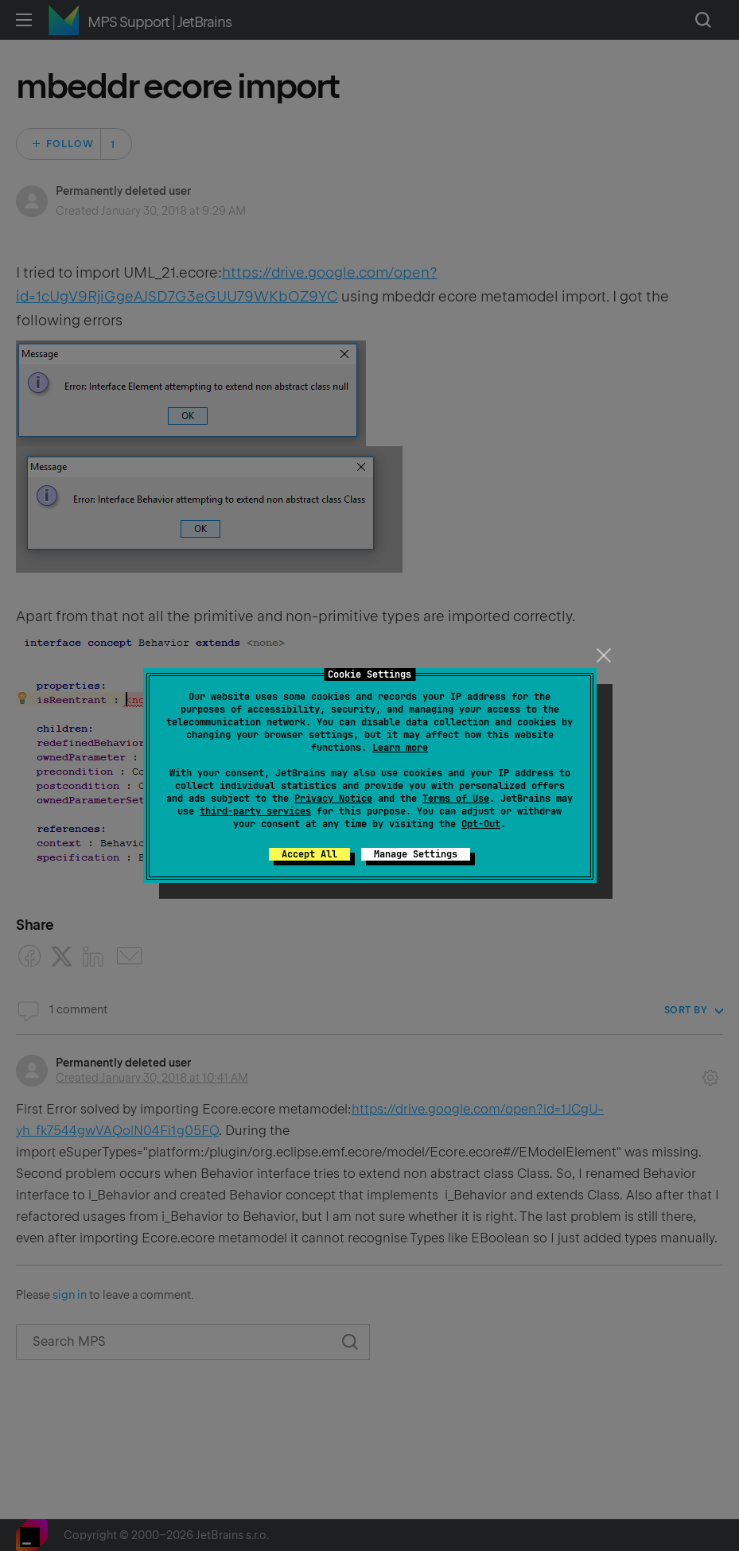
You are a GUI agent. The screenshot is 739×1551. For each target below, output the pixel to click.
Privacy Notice (333, 798)
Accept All (309, 854)
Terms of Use (455, 798)
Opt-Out (480, 824)
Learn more (400, 747)
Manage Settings (415, 854)
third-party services (255, 811)
